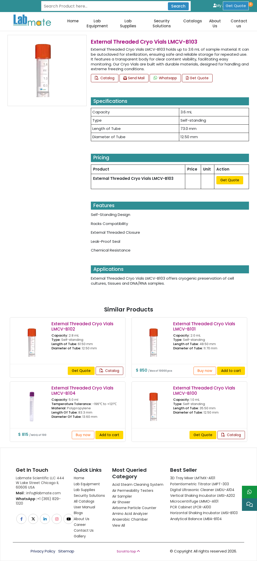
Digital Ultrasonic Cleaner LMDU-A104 (202, 490)
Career (80, 524)
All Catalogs (84, 501)
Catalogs (192, 21)
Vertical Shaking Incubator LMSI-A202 (202, 495)
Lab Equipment (97, 23)
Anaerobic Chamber (130, 519)
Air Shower (121, 502)
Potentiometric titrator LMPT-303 (199, 484)
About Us (215, 23)
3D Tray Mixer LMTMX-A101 (192, 478)
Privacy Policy (43, 551)
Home (73, 21)
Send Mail (134, 78)
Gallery (80, 536)
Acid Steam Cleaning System (137, 484)
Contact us (239, 23)
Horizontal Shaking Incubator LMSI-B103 (204, 513)
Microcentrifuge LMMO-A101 (194, 501)
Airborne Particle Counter (134, 508)
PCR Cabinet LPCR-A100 (190, 507)
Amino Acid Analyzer (130, 513)
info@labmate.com (38, 493)
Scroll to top (128, 551)
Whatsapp (165, 78)
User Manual (84, 507)
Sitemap (66, 551)
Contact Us (84, 530)
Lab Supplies (128, 23)
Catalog (104, 78)
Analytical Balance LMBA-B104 (196, 519)
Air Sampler (122, 496)
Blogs (78, 513)
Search (178, 6)
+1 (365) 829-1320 (38, 501)
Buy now (205, 370)
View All (118, 525)
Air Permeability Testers (132, 490)
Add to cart (231, 370)
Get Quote (236, 5)
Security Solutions (162, 23)
